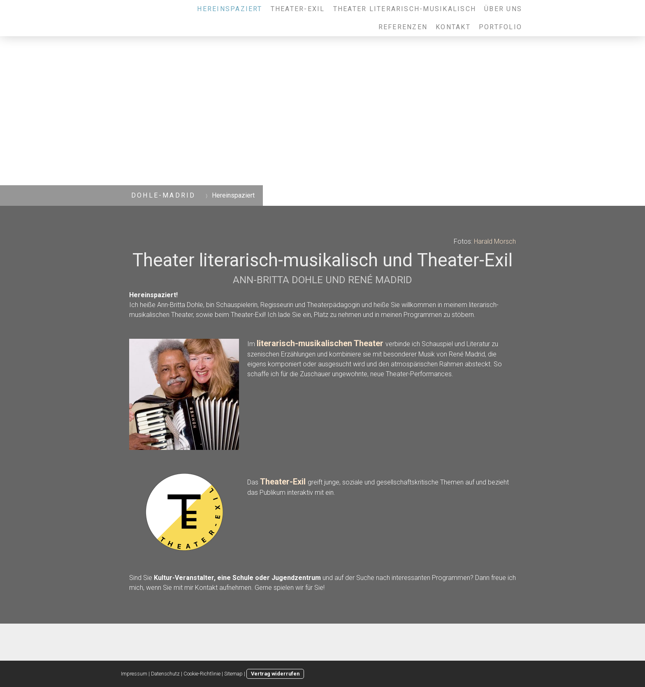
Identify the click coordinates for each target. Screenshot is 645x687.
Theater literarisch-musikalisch (404, 9)
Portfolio (500, 27)
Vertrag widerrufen (275, 674)
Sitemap (233, 674)
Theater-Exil (298, 9)
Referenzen (402, 27)
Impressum (134, 674)
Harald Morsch (495, 241)
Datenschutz (165, 674)
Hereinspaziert (229, 9)
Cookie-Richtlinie (201, 674)
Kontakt (453, 27)
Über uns (503, 9)
